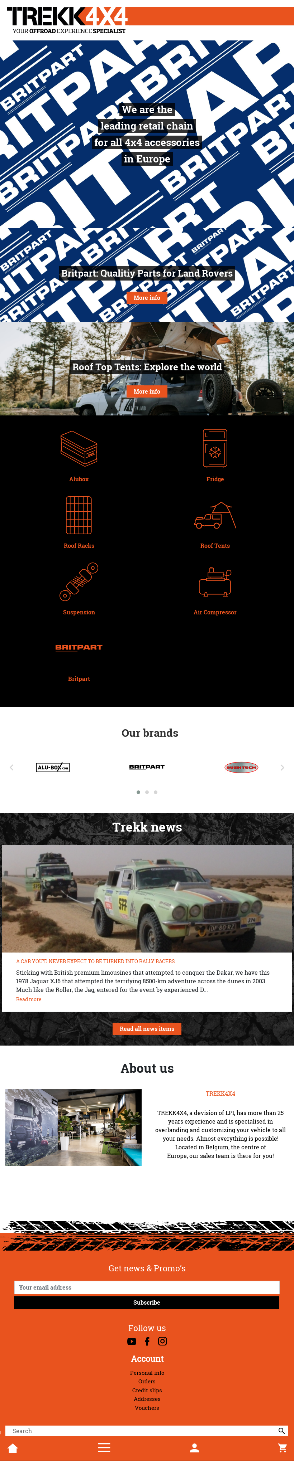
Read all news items (147, 1029)
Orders (147, 1381)
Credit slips (147, 1390)
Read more (29, 999)
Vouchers (147, 1408)
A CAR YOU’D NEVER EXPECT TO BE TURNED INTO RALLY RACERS (95, 961)
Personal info (147, 1373)
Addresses (147, 1399)
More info (147, 298)
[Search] (146, 1431)
